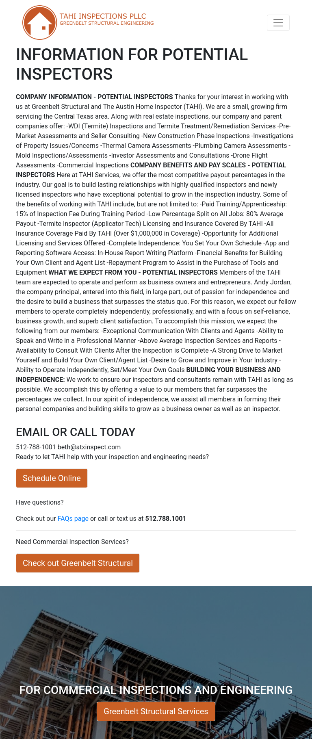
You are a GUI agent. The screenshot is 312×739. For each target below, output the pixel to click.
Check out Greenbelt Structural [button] (78, 563)
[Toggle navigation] (278, 23)
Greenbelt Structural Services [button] (156, 711)
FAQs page (73, 518)
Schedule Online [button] (52, 478)
